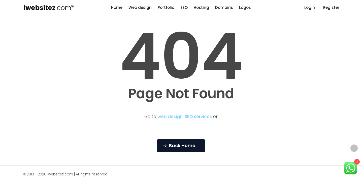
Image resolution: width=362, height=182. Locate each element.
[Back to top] (354, 148)
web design (170, 116)
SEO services (198, 116)
